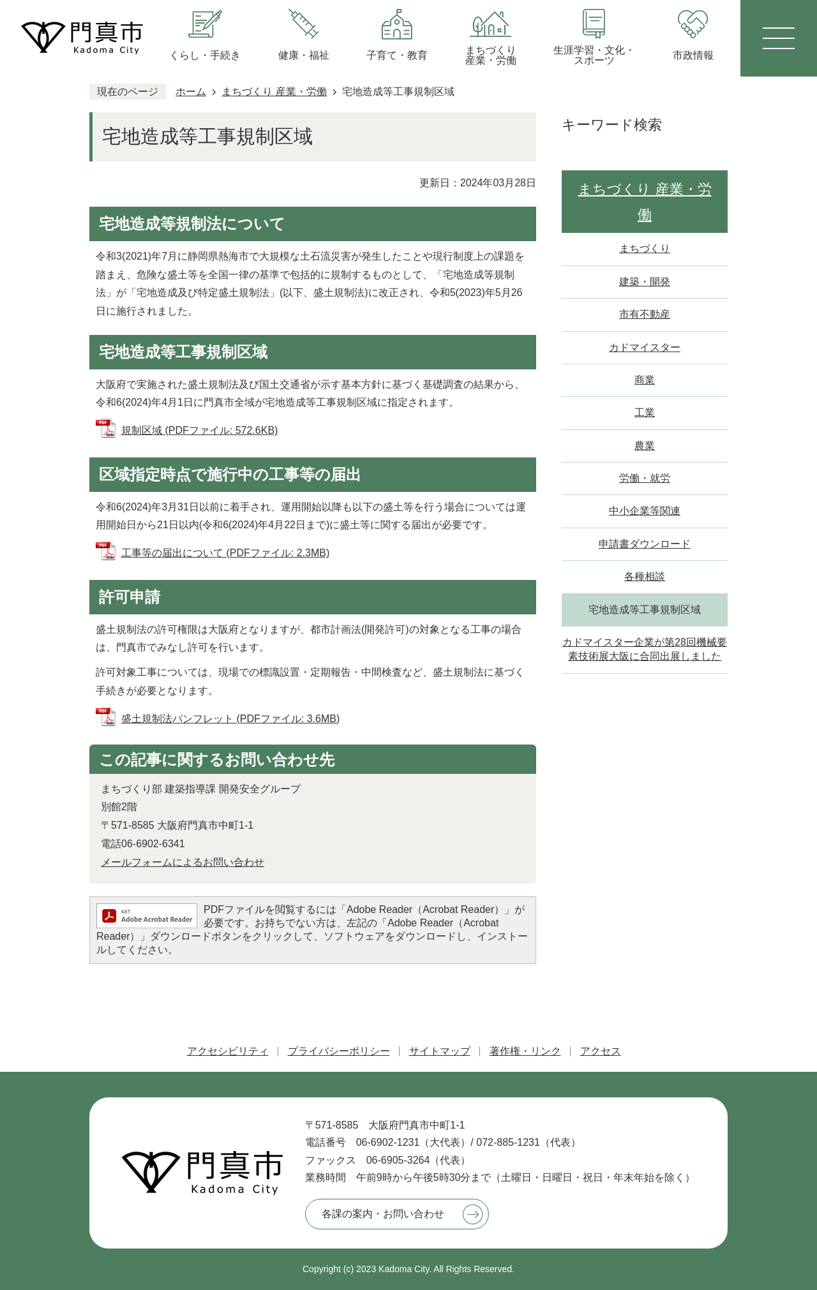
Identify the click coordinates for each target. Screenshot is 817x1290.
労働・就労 (644, 478)
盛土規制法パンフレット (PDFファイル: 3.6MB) (230, 718)
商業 (644, 379)
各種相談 (644, 576)
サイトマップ (439, 1051)
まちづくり (644, 248)
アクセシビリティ (228, 1051)
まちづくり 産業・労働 (273, 91)
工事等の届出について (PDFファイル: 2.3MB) (225, 552)
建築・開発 (644, 281)
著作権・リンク (525, 1051)
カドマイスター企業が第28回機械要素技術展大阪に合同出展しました (644, 649)
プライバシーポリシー (339, 1051)
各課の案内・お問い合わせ (383, 1213)
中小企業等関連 (644, 510)
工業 (644, 412)
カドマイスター (644, 347)
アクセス (600, 1051)
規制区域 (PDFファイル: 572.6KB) (199, 430)
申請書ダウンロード (645, 543)
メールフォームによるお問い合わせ (182, 862)
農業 (644, 445)
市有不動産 (644, 314)
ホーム (191, 91)
